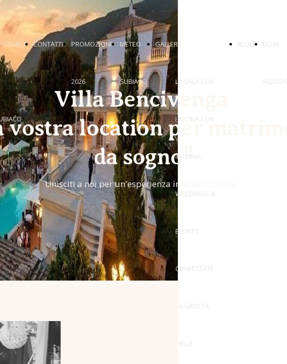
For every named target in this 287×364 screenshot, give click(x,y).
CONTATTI (48, 44)
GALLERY (168, 44)
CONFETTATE (194, 268)
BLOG (246, 44)
